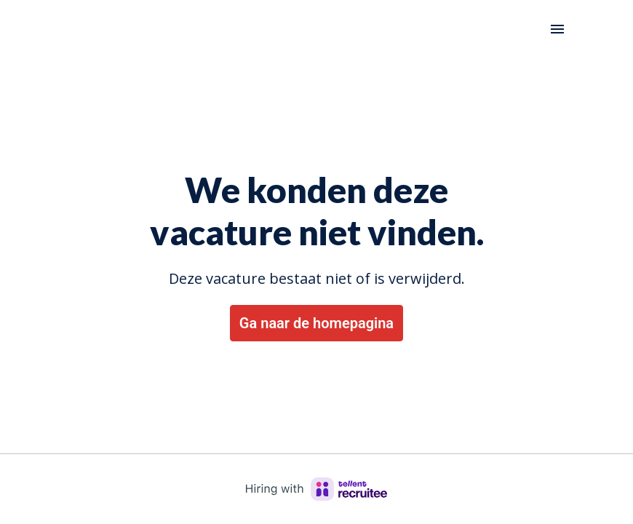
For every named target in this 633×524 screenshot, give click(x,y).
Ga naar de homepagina (316, 323)
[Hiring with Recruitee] (316, 489)
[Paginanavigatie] (557, 29)
